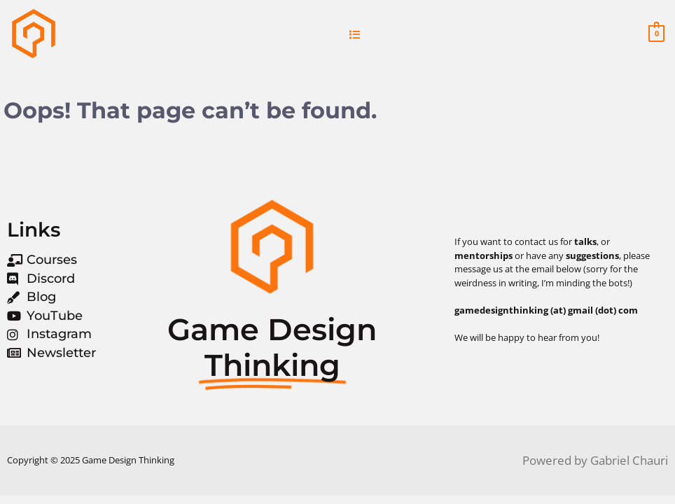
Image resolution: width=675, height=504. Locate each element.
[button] (354, 33)
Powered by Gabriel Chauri (595, 460)
